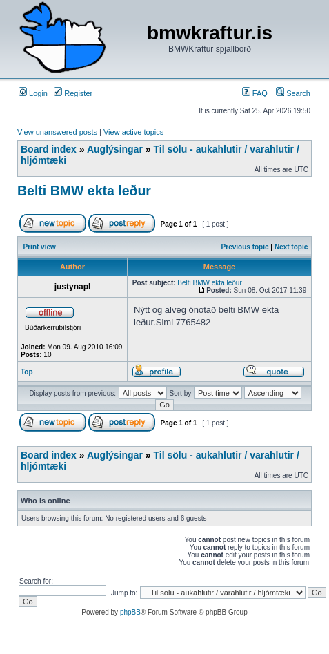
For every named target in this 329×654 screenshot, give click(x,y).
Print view (39, 247)
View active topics (133, 132)
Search (293, 93)
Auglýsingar (115, 149)
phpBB (130, 612)
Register (73, 93)
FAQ (255, 93)
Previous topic (245, 247)
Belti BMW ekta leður (84, 190)
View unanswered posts (57, 132)
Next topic (291, 247)
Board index (49, 149)
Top (27, 372)
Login (33, 93)
